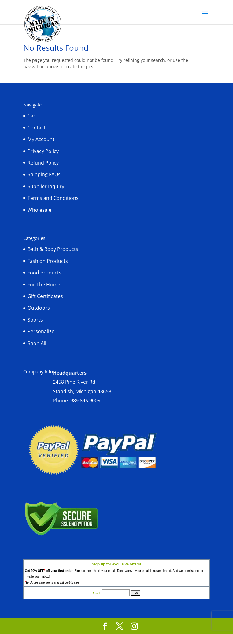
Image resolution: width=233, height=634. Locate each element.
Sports (35, 319)
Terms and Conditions (53, 198)
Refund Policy (43, 162)
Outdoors (39, 307)
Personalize (41, 331)
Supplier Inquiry (46, 186)
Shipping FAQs (44, 174)
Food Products (44, 272)
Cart (32, 115)
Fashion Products (48, 261)
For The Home (44, 284)
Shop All (37, 343)
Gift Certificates (45, 296)
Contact (37, 127)
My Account (41, 139)
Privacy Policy (43, 151)
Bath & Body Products (53, 249)
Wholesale (39, 210)
